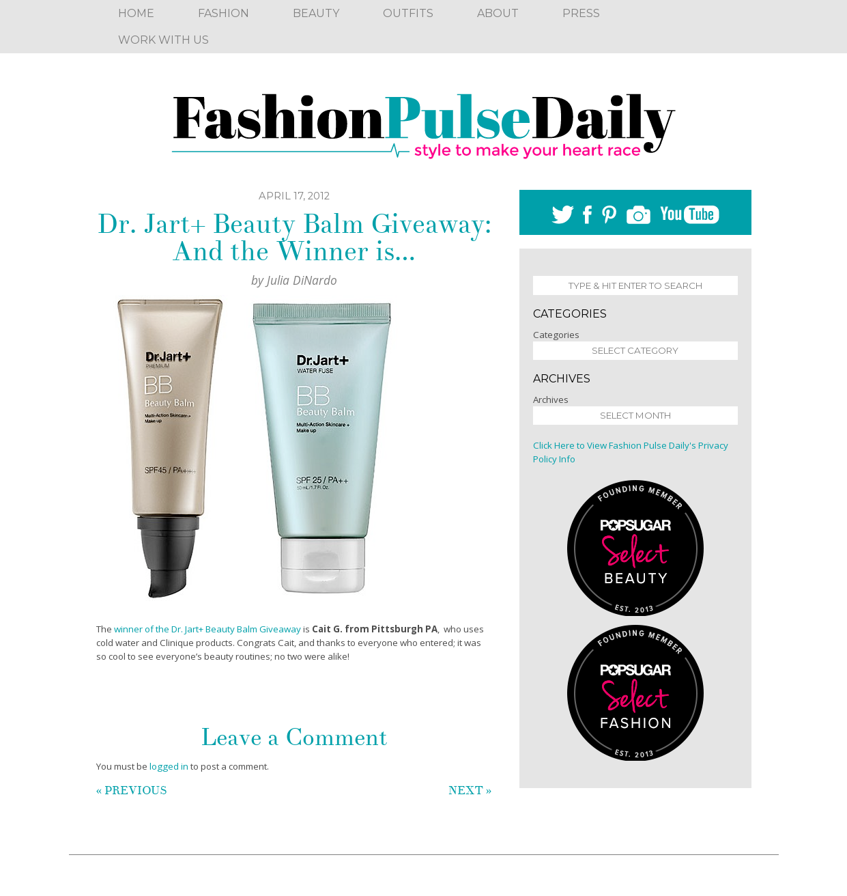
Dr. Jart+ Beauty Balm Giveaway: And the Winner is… (294, 237)
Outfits (408, 13)
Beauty (316, 13)
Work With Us (163, 39)
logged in (168, 766)
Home (136, 13)
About (498, 13)
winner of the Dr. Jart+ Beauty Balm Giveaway (207, 629)
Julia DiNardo (302, 280)
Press (581, 13)
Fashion (223, 13)
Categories (556, 334)
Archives (551, 399)
